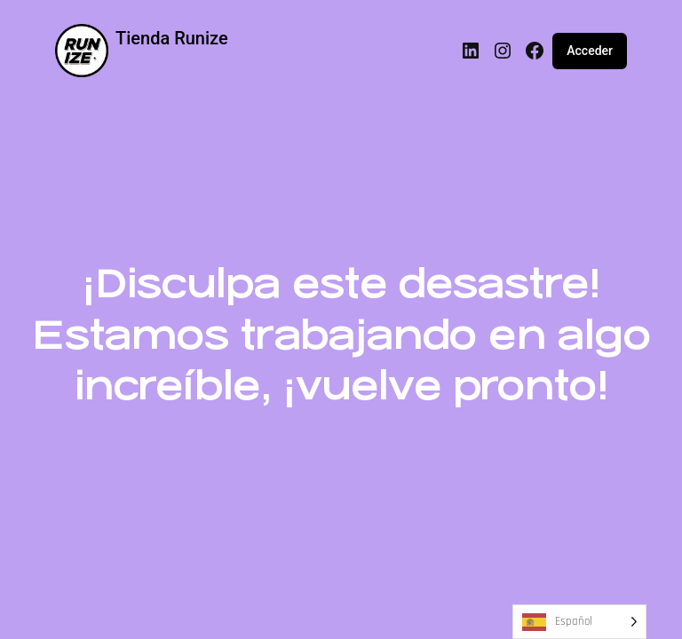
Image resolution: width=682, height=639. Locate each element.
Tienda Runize (171, 38)
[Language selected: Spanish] (579, 621)
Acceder (590, 50)
